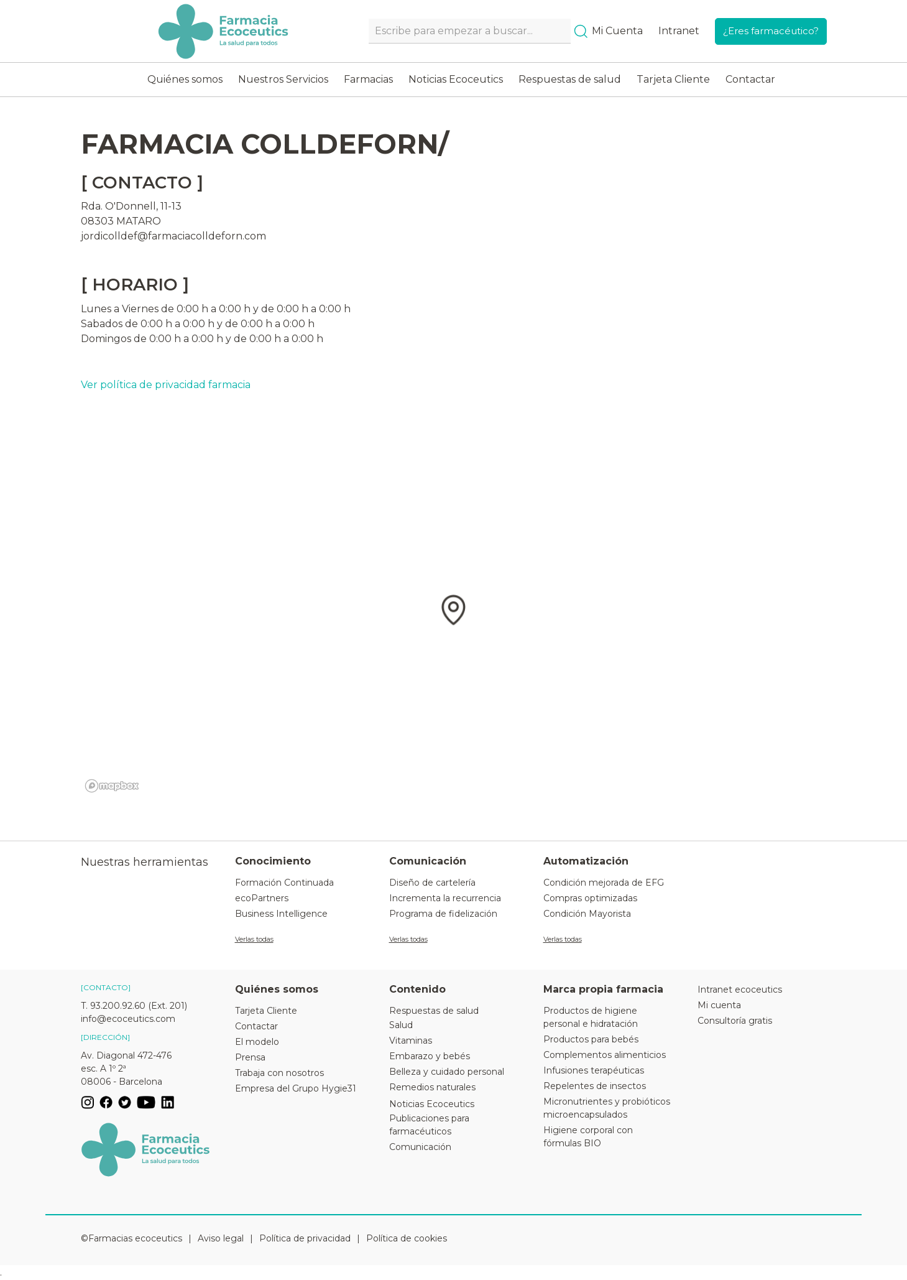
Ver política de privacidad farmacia (166, 385)
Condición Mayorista (587, 913)
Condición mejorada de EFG (603, 882)
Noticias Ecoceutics (455, 79)
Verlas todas (254, 939)
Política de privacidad (305, 1238)
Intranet (678, 31)
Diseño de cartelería (432, 882)
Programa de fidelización (443, 913)
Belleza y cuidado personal (446, 1071)
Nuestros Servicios (283, 79)
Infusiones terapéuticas (593, 1070)
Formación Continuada (284, 882)
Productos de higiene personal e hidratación (590, 1017)
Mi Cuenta (617, 31)
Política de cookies (406, 1238)
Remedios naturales (432, 1087)
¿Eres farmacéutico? (771, 31)
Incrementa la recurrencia (445, 898)
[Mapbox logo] (112, 786)
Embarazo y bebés (429, 1056)
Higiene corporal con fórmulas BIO (588, 1137)
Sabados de (109, 324)
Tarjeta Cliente (673, 79)
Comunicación (420, 1146)
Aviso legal (221, 1238)
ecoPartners (261, 898)
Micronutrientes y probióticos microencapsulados (606, 1108)
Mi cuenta (719, 1005)
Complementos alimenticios (604, 1054)
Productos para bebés (590, 1039)
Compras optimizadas (590, 898)
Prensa (250, 1057)
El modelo (257, 1041)
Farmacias (368, 79)
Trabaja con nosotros (279, 1072)
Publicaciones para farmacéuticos (429, 1125)
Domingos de (114, 339)
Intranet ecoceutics (740, 989)
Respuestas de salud (569, 79)
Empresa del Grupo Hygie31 (295, 1088)
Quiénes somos (185, 79)
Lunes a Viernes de (127, 309)
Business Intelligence (281, 913)
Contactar (750, 79)
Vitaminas (410, 1040)
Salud (401, 1025)
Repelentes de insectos (594, 1086)
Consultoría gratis (735, 1020)
